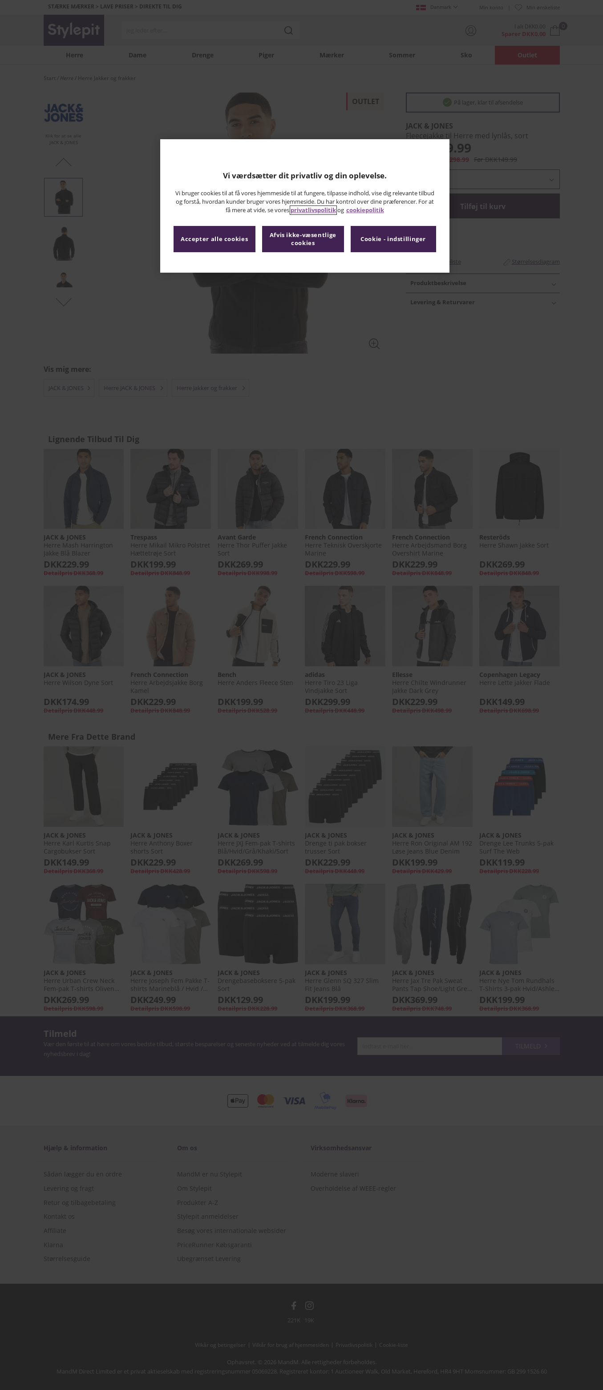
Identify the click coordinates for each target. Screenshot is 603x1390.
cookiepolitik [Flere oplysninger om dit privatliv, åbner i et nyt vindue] (365, 210)
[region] (304, 206)
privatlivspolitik (313, 210)
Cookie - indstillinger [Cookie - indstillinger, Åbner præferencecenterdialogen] (393, 239)
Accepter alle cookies (214, 239)
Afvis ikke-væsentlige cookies (303, 239)
